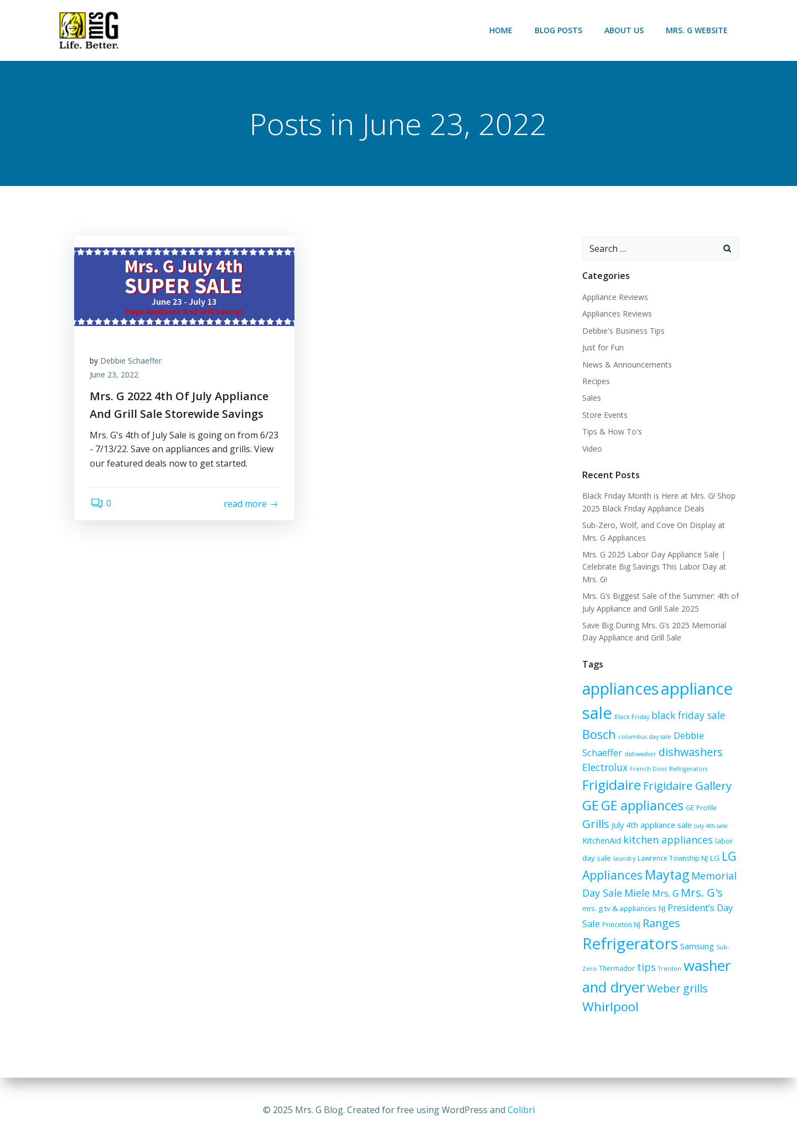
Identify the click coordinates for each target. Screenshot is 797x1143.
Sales (591, 398)
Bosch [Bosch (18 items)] (598, 735)
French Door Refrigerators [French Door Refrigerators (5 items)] (668, 769)
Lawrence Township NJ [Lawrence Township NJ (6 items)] (672, 858)
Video (592, 448)
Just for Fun (602, 348)
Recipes (595, 381)
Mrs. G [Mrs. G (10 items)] (664, 893)
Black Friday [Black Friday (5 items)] (631, 717)
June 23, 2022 (115, 376)
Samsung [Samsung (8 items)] (696, 947)
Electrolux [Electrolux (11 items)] (604, 767)
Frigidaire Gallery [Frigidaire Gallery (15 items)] (687, 786)
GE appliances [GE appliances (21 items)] (642, 805)
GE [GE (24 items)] (590, 805)
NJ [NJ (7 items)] (645, 908)
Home (501, 30)
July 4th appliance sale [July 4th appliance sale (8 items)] (651, 825)
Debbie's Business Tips (623, 330)
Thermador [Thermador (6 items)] (616, 969)
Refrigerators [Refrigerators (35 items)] (629, 943)
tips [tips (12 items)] (645, 967)
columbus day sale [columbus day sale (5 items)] (644, 737)
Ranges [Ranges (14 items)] (641, 923)
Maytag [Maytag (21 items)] (666, 875)
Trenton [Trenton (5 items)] (669, 969)
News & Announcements (626, 364)
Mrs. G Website (697, 30)
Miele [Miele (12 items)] (636, 892)
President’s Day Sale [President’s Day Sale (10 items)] (693, 907)
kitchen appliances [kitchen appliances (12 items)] (667, 839)
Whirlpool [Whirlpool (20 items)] (610, 1007)
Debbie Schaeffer (132, 361)
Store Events (604, 415)
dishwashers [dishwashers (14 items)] (690, 752)
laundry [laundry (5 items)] (624, 859)
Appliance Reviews (615, 297)
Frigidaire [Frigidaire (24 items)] (611, 785)
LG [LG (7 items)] (714, 858)
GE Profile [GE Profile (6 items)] (700, 808)
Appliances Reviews (616, 314)
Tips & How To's (611, 432)
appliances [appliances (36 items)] (620, 689)
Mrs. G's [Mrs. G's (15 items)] (701, 892)
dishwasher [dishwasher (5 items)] (640, 754)
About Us (624, 30)
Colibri (521, 1110)
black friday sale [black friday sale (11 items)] (687, 715)
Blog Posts (559, 30)
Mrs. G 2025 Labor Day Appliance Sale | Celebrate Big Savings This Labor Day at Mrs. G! (654, 567)
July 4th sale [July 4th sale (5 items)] (710, 826)
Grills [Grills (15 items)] (595, 823)
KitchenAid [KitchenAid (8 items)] (601, 840)
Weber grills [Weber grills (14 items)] (676, 988)
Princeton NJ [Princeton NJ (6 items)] (601, 925)
